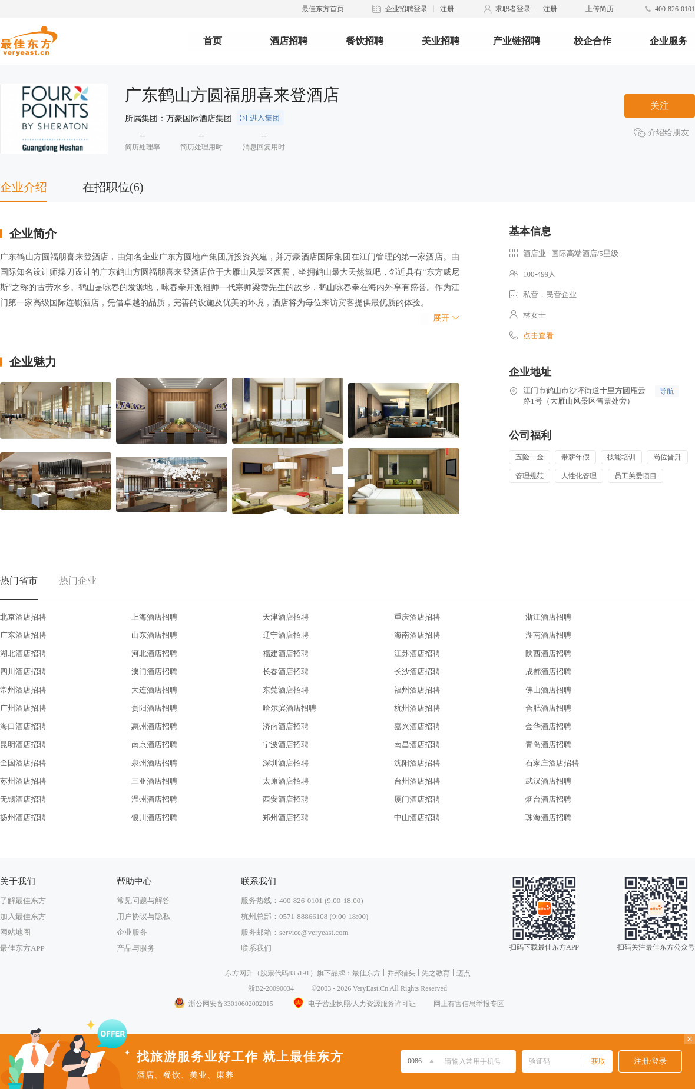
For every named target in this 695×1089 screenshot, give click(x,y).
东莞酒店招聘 (286, 689)
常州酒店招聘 (23, 689)
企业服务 (668, 41)
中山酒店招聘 (417, 817)
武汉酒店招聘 (548, 781)
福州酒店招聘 (417, 689)
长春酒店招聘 (286, 671)
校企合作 (592, 41)
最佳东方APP (22, 948)
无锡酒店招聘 (23, 799)
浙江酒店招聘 (548, 616)
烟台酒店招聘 (548, 799)
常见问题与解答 (143, 900)
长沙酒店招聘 (417, 671)
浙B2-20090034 (271, 988)
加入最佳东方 (23, 916)
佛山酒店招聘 (548, 689)
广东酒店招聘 (23, 635)
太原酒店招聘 (286, 781)
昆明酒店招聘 (23, 744)
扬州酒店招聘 (23, 817)
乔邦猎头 (401, 973)
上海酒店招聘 (154, 616)
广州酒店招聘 (23, 708)
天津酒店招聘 (286, 616)
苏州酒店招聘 (23, 781)
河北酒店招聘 (154, 653)
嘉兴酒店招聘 (417, 726)
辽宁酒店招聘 (286, 635)
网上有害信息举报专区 (468, 1004)
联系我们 (256, 948)
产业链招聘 (516, 41)
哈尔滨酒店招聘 (289, 708)
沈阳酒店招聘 (417, 762)
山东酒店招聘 (154, 635)
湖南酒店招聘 (548, 635)
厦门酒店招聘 (417, 799)
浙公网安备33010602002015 (223, 1004)
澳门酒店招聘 (154, 671)
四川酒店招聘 (23, 671)
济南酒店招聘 (286, 726)
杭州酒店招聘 (417, 708)
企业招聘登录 (406, 9)
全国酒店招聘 (23, 762)
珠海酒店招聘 (548, 817)
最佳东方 (366, 973)
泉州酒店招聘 (154, 762)
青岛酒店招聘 (548, 744)
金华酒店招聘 (548, 726)
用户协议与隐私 (143, 916)
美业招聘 (440, 41)
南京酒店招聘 (154, 744)
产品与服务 (136, 948)
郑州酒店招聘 (286, 817)
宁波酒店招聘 (286, 744)
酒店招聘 (288, 41)
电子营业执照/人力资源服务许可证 (353, 1004)
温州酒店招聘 (154, 799)
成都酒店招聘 (548, 671)
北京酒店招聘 (23, 616)
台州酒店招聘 (417, 781)
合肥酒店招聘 (548, 708)
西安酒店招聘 (286, 799)
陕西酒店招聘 (548, 653)
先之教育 (436, 973)
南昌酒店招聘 (417, 744)
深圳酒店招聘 (286, 762)
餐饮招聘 (364, 41)
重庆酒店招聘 (417, 616)
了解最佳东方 (23, 900)
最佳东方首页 (323, 9)
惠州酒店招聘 (154, 726)
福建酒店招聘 (286, 653)
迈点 (463, 973)
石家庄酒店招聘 (552, 762)
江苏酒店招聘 (417, 653)
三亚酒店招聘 (154, 781)
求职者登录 (513, 9)
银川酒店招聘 (154, 817)
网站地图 (15, 932)
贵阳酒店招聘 (154, 708)
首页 (212, 41)
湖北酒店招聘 (23, 653)
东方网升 (239, 973)
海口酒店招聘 (23, 726)
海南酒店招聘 (417, 635)
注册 (447, 9)
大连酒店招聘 (154, 689)
